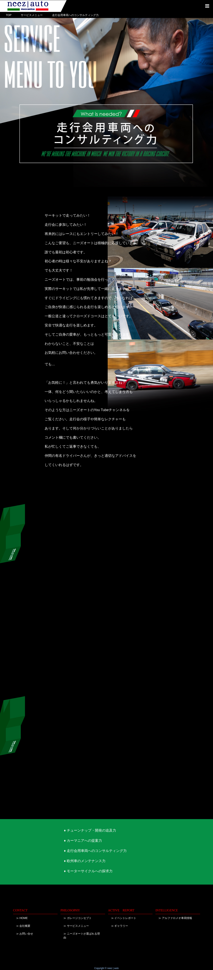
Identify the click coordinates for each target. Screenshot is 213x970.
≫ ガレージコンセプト (77, 918)
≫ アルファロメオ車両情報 (175, 918)
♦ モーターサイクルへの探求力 (88, 871)
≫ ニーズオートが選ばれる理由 (81, 935)
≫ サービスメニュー (76, 925)
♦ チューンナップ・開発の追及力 (90, 830)
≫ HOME (22, 918)
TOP (9, 15)
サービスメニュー (32, 15)
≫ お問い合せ (24, 933)
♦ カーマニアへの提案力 (83, 841)
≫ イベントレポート (123, 918)
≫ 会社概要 (23, 925)
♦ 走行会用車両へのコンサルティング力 (95, 851)
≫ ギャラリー (119, 925)
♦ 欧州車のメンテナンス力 (84, 861)
